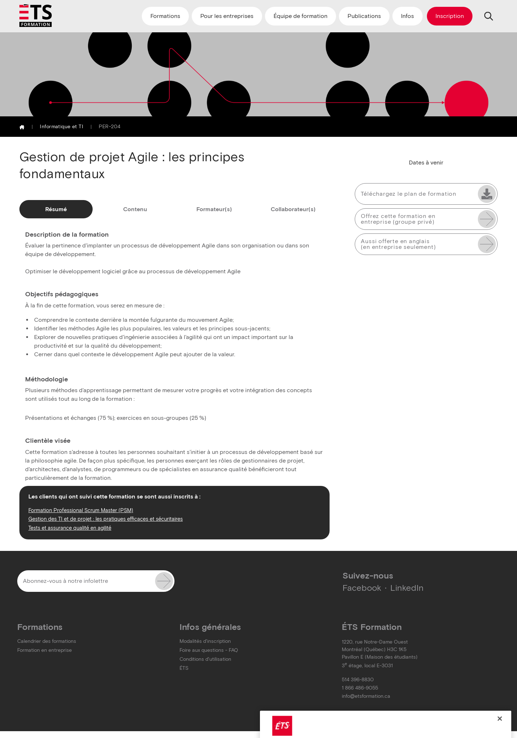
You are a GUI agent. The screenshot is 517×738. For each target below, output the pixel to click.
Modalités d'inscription (205, 641)
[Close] (500, 724)
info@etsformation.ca (366, 696)
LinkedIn (407, 587)
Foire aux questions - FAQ (209, 650)
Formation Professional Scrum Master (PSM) (80, 510)
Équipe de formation (300, 16)
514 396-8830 (358, 680)
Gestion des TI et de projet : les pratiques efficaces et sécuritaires (105, 519)
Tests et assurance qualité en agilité (69, 528)
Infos (407, 16)
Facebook (362, 587)
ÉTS (184, 668)
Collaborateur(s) (293, 209)
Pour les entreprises (226, 16)
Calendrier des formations (46, 641)
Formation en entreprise (44, 650)
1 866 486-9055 (360, 688)
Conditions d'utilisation (205, 659)
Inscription (450, 16)
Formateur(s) (214, 209)
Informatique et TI (61, 127)
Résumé (56, 209)
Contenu (135, 209)
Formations (165, 16)
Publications (364, 16)
